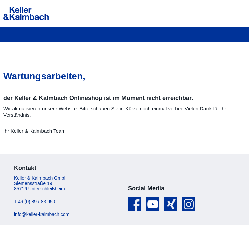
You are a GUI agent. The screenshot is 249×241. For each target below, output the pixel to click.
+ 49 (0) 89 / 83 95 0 (35, 201)
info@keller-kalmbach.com (41, 214)
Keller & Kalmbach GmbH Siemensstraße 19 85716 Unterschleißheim (41, 183)
